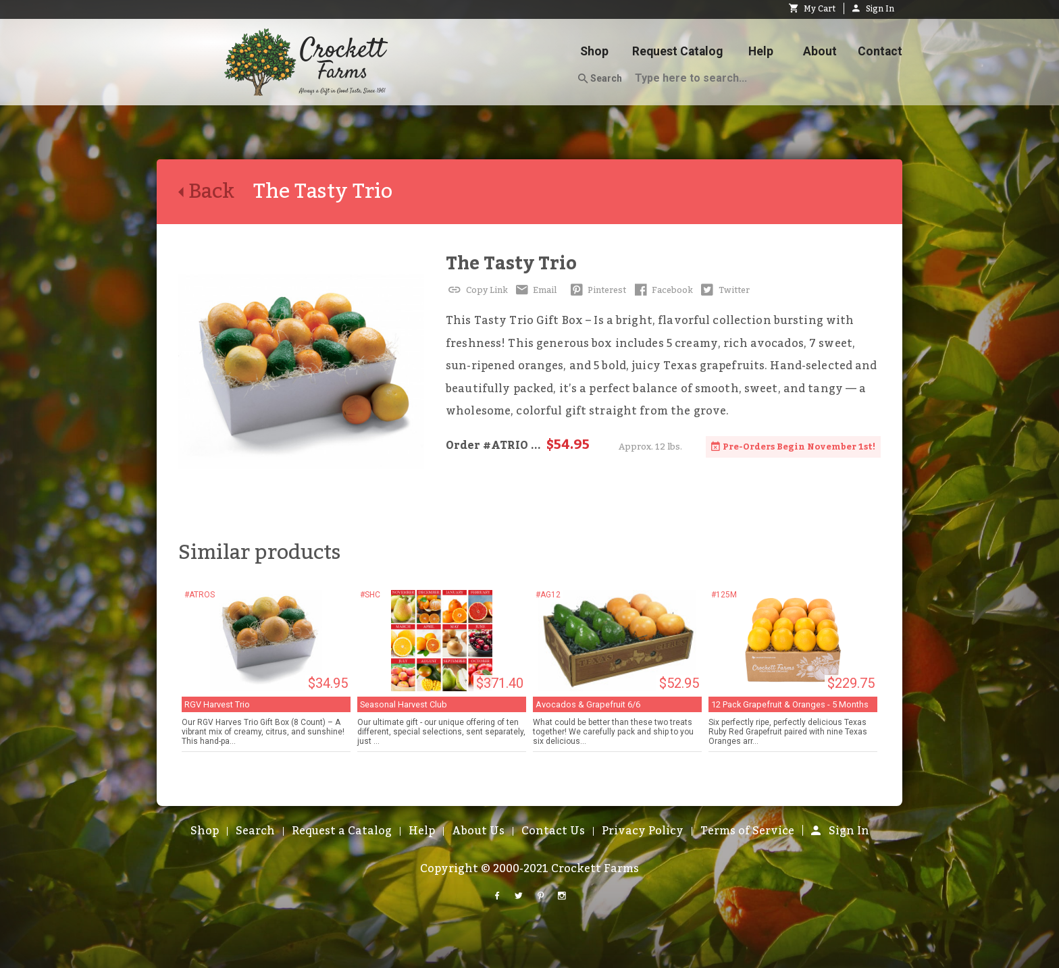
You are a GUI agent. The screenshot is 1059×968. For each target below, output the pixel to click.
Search (600, 79)
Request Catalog (677, 51)
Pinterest (596, 290)
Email (535, 290)
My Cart (812, 9)
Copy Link (477, 290)
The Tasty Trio (511, 263)
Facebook (662, 290)
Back (215, 191)
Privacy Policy (642, 831)
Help (760, 51)
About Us (478, 831)
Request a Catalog (342, 831)
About (820, 51)
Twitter (724, 290)
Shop (594, 51)
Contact (880, 51)
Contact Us (553, 831)
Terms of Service (747, 831)
